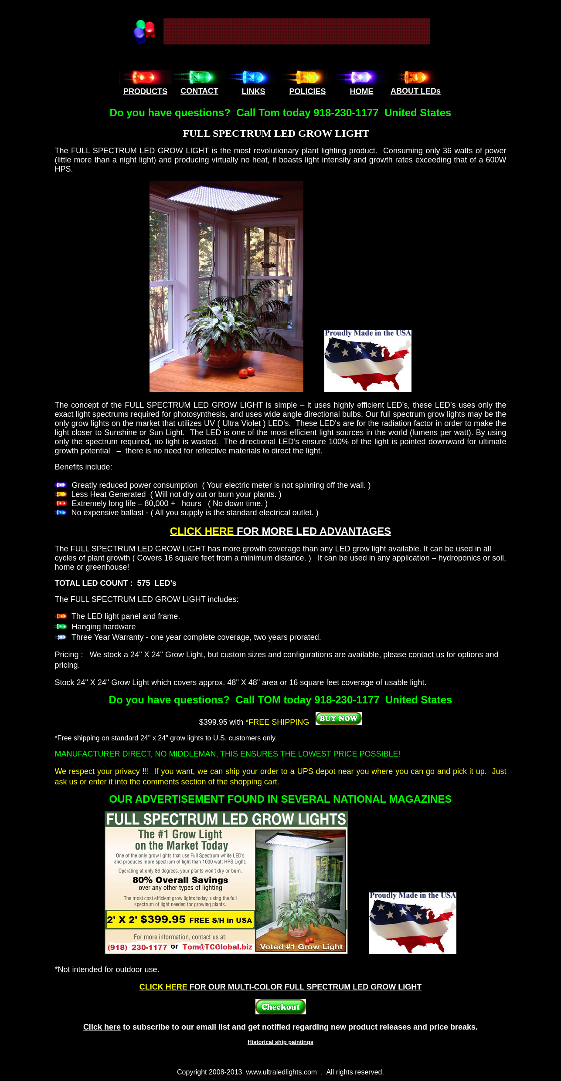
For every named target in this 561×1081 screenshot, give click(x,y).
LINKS (253, 91)
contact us (426, 654)
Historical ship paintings (280, 1042)
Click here (102, 1027)
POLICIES (307, 91)
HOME (362, 91)
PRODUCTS (145, 91)
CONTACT (199, 91)
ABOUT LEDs (416, 91)
